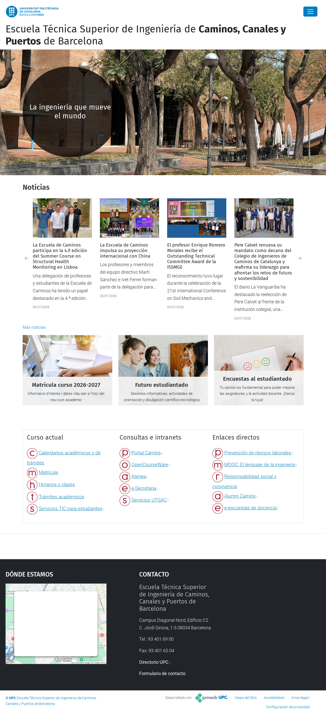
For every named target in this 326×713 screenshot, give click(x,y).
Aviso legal (299, 698)
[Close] (310, 12)
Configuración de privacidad (288, 707)
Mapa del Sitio (246, 698)
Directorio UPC (153, 662)
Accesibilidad (274, 698)
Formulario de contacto (162, 673)
